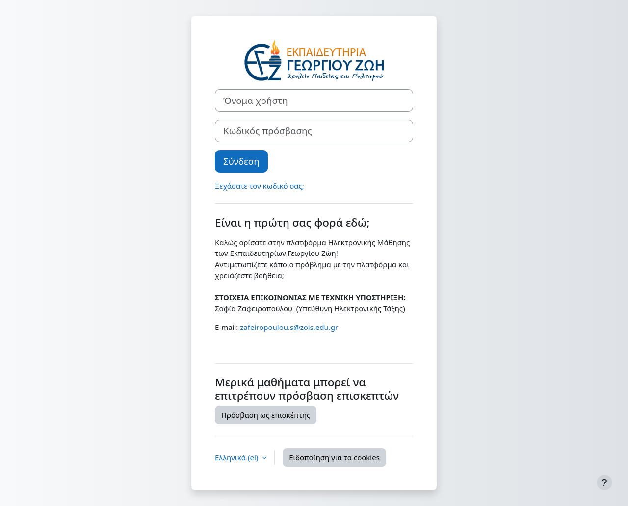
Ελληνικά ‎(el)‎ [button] (237, 457)
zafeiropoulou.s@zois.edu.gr (289, 327)
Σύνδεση (241, 161)
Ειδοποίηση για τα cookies (334, 457)
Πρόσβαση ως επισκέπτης (265, 415)
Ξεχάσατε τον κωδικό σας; (259, 186)
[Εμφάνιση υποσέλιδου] (604, 482)
